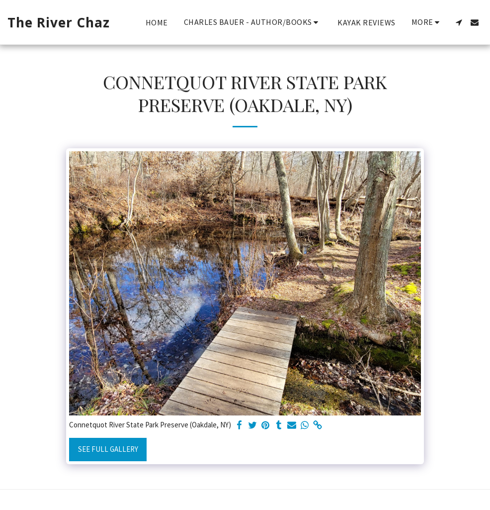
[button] (252, 22)
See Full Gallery (108, 449)
